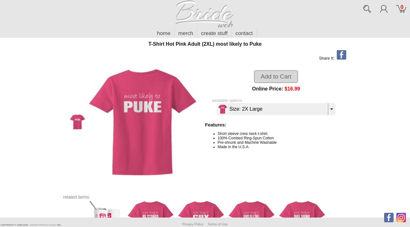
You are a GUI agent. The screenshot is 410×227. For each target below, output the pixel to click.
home (163, 33)
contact (244, 33)
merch (185, 33)
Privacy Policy (193, 224)
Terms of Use (218, 224)
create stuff (214, 33)
